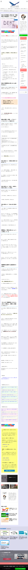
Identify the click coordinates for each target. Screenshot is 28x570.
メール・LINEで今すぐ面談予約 (20, 568)
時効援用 (14, 18)
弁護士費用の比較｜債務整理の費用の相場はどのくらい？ (9, 394)
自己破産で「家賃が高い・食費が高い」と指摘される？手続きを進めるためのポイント (23, 538)
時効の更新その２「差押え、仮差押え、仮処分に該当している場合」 (10, 72)
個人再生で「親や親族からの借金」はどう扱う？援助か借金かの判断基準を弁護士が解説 (14, 538)
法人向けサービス (23, 87)
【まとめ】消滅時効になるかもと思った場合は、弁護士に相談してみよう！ (9, 79)
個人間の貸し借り (23, 57)
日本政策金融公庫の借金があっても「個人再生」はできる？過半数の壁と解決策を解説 (5, 547)
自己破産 (23, 76)
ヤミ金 (22, 59)
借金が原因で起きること (23, 62)
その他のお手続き (23, 85)
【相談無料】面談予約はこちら (9, 470)
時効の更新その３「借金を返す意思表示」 (9, 74)
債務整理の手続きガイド (11, 8)
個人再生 (23, 75)
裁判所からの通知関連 (23, 67)
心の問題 (23, 64)
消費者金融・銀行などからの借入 (23, 44)
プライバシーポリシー (21, 566)
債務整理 (11, 10)
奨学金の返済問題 (23, 55)
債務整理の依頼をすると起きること (23, 81)
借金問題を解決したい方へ (4, 8)
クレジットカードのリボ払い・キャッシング (23, 41)
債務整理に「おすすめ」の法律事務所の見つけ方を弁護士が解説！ (13, 519)
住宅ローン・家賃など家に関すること (23, 51)
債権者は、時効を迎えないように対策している (8, 75)
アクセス (17, 566)
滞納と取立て (23, 65)
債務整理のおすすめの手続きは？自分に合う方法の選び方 (9, 399)
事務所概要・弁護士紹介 (12, 566)
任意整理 (7, 508)
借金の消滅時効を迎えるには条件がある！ (7, 65)
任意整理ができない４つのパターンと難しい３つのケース (13, 509)
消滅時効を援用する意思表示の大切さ (7, 77)
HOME (2, 10)
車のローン (22, 53)
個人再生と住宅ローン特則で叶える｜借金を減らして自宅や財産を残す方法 (13, 514)
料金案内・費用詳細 (23, 8)
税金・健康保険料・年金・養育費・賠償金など (23, 48)
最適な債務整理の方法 (17, 8)
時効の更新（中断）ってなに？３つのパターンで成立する (9, 68)
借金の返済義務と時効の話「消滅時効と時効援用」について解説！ (11, 11)
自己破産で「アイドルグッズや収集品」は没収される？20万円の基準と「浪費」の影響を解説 (5, 538)
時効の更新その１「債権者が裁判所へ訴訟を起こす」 (9, 70)
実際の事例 (22, 83)
